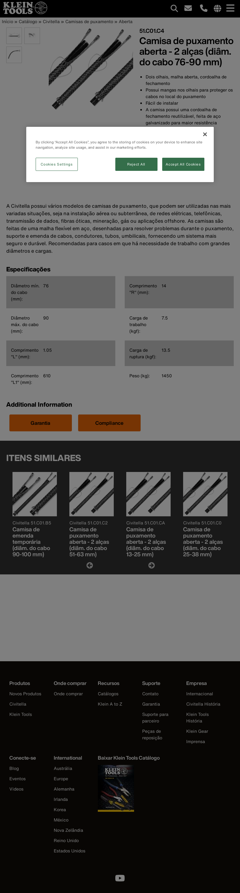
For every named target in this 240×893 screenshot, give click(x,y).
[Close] (205, 134)
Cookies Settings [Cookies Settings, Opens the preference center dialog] (56, 164)
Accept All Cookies (183, 164)
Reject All (136, 164)
